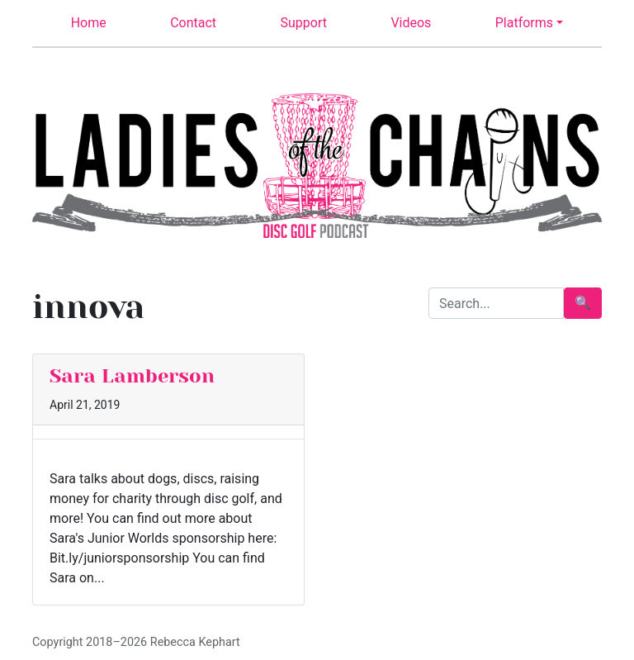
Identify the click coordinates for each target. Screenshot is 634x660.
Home (88, 23)
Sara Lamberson (132, 375)
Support (304, 23)
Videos (410, 23)
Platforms (524, 23)
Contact (193, 23)
